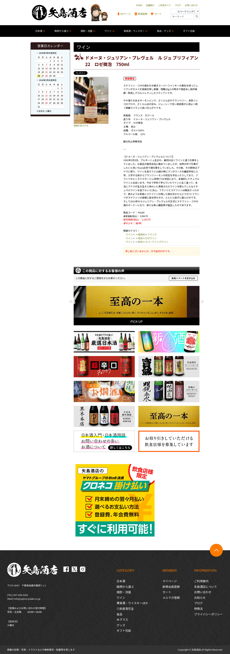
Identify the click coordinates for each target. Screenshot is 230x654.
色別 (140, 238)
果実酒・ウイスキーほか (132, 603)
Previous (71, 302)
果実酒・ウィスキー (134, 31)
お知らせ (200, 597)
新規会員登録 (171, 586)
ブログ (198, 603)
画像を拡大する (81, 125)
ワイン (108, 31)
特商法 (198, 608)
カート (156, 14)
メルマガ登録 (171, 597)
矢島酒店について (205, 586)
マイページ (169, 581)
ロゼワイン (151, 238)
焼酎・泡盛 (86, 31)
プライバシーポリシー (208, 614)
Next (202, 302)
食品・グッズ (164, 31)
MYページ (124, 14)
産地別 (141, 234)
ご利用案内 (201, 581)
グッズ (121, 625)
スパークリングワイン (156, 241)
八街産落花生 (125, 608)
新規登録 (140, 14)
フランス (152, 234)
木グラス (122, 619)
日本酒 (38, 31)
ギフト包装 (189, 31)
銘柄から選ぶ (61, 31)
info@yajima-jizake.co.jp (27, 598)
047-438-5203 (20, 595)
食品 (119, 614)
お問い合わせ (202, 592)
